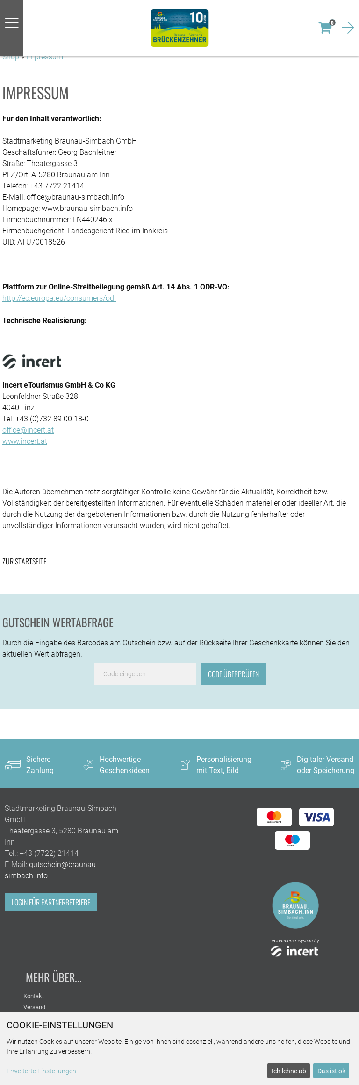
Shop (10, 56)
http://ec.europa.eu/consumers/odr (59, 298)
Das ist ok (331, 1071)
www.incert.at (24, 441)
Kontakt (33, 995)
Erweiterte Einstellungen (41, 1071)
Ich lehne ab (289, 1071)
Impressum (44, 56)
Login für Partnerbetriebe (51, 902)
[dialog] (179, 1048)
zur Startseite (24, 561)
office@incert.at (28, 430)
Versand (34, 1007)
